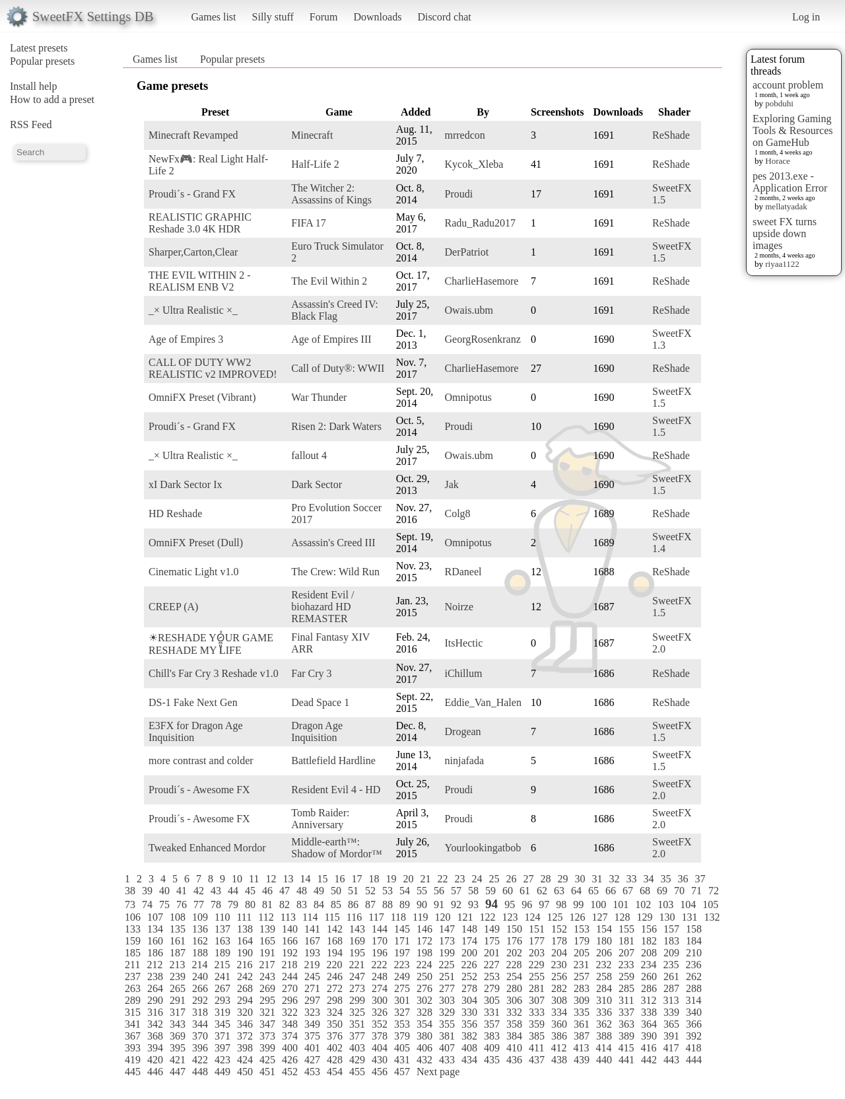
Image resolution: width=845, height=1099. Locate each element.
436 (514, 1059)
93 (473, 904)
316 (155, 1012)
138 (245, 929)
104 (688, 904)
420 (155, 1059)
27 (528, 878)
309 (582, 1000)
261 (671, 976)
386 (559, 1036)
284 (604, 988)
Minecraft (312, 135)
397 (222, 1047)
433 (447, 1059)
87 (370, 904)
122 (487, 917)
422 (200, 1059)
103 (665, 904)
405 (402, 1047)
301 (402, 1000)
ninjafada (465, 760)
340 (694, 1012)
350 (335, 1024)
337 (626, 1012)
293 (222, 1000)
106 (133, 917)
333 (537, 1012)
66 (610, 890)
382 (469, 1036)
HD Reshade (175, 513)
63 (559, 890)
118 (398, 917)
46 (267, 890)
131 (689, 917)
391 (671, 1036)
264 (155, 988)
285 (626, 988)
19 (391, 878)
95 (509, 904)
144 (380, 929)
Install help (33, 86)
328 (424, 1012)
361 (582, 1024)
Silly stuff (273, 16)
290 (155, 1000)
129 (644, 917)
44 (233, 890)
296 (290, 1000)
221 (356, 964)
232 (603, 964)
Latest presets (39, 47)
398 (245, 1047)
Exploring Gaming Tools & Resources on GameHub (793, 130)
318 (200, 1012)
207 (626, 952)
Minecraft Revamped (193, 135)
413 (581, 1047)
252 (469, 976)
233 (626, 964)
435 (492, 1059)
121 (465, 917)
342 (155, 1024)
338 (649, 1012)
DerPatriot (467, 252)
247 (357, 976)
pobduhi (779, 103)
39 (147, 890)
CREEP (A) (173, 606)
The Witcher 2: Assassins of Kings (331, 193)
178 (559, 940)
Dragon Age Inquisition (317, 731)
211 (132, 964)
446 (155, 1071)
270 (290, 988)
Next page (438, 1071)
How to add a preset (52, 99)
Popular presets (42, 61)
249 (402, 976)
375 (312, 1036)
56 (439, 890)
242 (245, 976)
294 (245, 1000)
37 (699, 878)
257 (582, 976)
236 (693, 964)
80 (250, 904)
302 (424, 1000)
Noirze (459, 606)
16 (339, 878)
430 (380, 1059)
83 (301, 904)
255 (537, 976)
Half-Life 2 (315, 164)
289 (133, 1000)
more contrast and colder (201, 760)
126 (577, 917)
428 (335, 1059)
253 (492, 976)
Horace (777, 161)
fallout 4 (309, 455)
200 (469, 952)
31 (597, 878)
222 (379, 964)
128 (622, 917)
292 (200, 1000)
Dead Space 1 (320, 702)
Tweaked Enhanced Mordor (207, 847)
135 (178, 929)
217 (267, 964)
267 (222, 988)
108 (178, 917)
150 (514, 929)
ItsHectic (464, 643)
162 (200, 940)
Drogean (463, 731)
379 (402, 1036)
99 (578, 904)
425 (267, 1059)
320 (245, 1012)
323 (312, 1012)
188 (200, 952)
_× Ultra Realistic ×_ (193, 310)
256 (559, 976)
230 (558, 964)
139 (267, 929)
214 (199, 964)
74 (147, 904)
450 (245, 1071)
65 (593, 890)
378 (380, 1036)
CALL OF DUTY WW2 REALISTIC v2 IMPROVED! (213, 368)
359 (537, 1024)
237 (133, 976)
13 (288, 878)
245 (312, 976)
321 (267, 1012)
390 (649, 1036)
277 (447, 988)
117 (376, 917)
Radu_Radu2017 (480, 223)
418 (693, 1047)
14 (305, 878)
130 (667, 917)
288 (694, 988)
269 (267, 988)
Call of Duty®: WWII (337, 368)
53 (387, 890)
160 (155, 940)
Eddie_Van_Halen (483, 702)
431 (402, 1059)
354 (424, 1024)
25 (494, 878)
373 (267, 1036)
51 (353, 890)
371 (222, 1036)
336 (604, 1012)
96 (527, 904)
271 (312, 988)
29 (562, 878)
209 (671, 952)
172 (424, 940)
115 (331, 917)
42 (198, 890)
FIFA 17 (308, 223)
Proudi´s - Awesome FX (199, 789)
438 (559, 1059)
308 (559, 1000)
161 (178, 940)
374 (290, 1036)
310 (604, 1000)
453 (312, 1071)
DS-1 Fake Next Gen (193, 702)
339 (671, 1012)
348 (290, 1024)
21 (425, 878)
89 (404, 904)
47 (284, 890)
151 (537, 929)
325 (357, 1012)
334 (559, 1012)
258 (604, 976)
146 (424, 929)
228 (514, 964)
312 (648, 1000)
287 (671, 988)
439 (582, 1059)
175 (492, 940)
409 (492, 1047)
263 (133, 988)
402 (335, 1047)
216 (244, 964)
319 (222, 1012)
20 (408, 878)
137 (222, 929)
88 (387, 904)
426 (290, 1059)
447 (178, 1071)
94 (491, 904)
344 (200, 1024)
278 (469, 988)
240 (200, 976)
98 (561, 904)
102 (643, 904)
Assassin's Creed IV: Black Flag (334, 310)
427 (312, 1059)
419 (133, 1059)
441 (626, 1059)
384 (514, 1036)
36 (682, 878)
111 (244, 917)
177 (537, 940)
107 (155, 917)
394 (155, 1047)
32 (614, 878)
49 (319, 890)
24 (476, 878)
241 (222, 976)
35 (665, 878)
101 (620, 904)
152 (559, 929)
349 (312, 1024)
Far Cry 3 (311, 673)
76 (181, 904)
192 (290, 952)
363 (626, 1024)
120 (442, 917)
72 (713, 890)
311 (626, 1000)
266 (200, 988)
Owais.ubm (469, 310)
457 (402, 1071)
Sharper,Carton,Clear (193, 252)
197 (402, 952)
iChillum (464, 673)
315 (133, 1012)
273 (357, 988)
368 (155, 1036)
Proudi (459, 193)
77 (198, 904)
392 (694, 1036)
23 (459, 878)
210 (694, 952)
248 (380, 976)
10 (237, 878)
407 (447, 1047)
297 (312, 1000)
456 (380, 1071)
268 (245, 988)
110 (222, 917)
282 (559, 988)
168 (335, 940)
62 (542, 890)
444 (694, 1059)
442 (649, 1059)
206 (604, 952)
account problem (788, 84)
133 (133, 929)
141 (312, 929)
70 (679, 890)
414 (603, 1047)
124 (532, 917)
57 (456, 890)
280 (514, 988)
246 (335, 976)
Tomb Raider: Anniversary (320, 818)
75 (164, 904)
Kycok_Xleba (474, 164)
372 (245, 1036)
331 (492, 1012)
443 (671, 1059)
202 (514, 952)
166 (290, 940)
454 (335, 1071)
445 (133, 1071)
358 (514, 1024)
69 (662, 890)
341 (133, 1024)
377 (357, 1036)
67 (628, 890)
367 (133, 1036)
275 (402, 988)
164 (245, 940)
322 (290, 1012)
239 (178, 976)
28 (545, 878)
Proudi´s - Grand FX (192, 193)
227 (491, 964)
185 (133, 952)
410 (514, 1047)
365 (671, 1024)
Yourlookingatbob (483, 847)
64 (576, 890)
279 (492, 988)
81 (267, 904)
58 (473, 890)
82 (284, 904)
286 (649, 988)
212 (154, 964)
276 (424, 988)
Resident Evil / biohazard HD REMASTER (322, 606)
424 (245, 1059)
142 (335, 929)
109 (200, 917)
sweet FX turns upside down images (785, 233)
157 (671, 929)
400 (290, 1047)
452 (290, 1071)
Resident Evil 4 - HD (335, 789)
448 (200, 1071)
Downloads (377, 16)
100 (598, 904)
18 (373, 878)
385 (537, 1036)
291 (178, 1000)
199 (447, 952)
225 (446, 964)
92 (456, 904)
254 (514, 976)
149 (492, 929)
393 (133, 1047)
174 (469, 940)
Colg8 (458, 513)
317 (178, 1012)
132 (712, 917)
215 (222, 964)
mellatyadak (786, 206)
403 (357, 1047)
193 (312, 952)
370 (200, 1036)
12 (270, 878)
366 (694, 1024)
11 (254, 878)
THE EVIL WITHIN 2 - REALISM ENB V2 (200, 281)
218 (289, 964)
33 (631, 878)
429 (357, 1059)
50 (336, 890)
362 (604, 1024)
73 (130, 904)
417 (671, 1047)
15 (322, 878)
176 (514, 940)
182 (649, 940)
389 (626, 1036)
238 (155, 976)
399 (267, 1047)
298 (335, 1000)
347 (267, 1024)
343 (178, 1024)
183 (671, 940)
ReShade (671, 135)
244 (290, 976)
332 (514, 1012)
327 (402, 1012)
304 (469, 1000)
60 (507, 890)
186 (155, 952)
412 (558, 1047)
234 (648, 964)
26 (511, 878)
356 (469, 1024)
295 (267, 1000)
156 (649, 929)
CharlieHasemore (482, 281)
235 (671, 964)
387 (582, 1036)
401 (312, 1047)
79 (233, 904)
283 (582, 988)
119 (420, 917)
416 (648, 1047)
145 (402, 929)
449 (222, 1071)
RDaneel (463, 571)
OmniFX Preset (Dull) (196, 542)
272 (335, 988)
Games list (213, 16)
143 (357, 929)
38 (130, 890)
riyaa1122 (782, 264)
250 (424, 976)
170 (380, 940)
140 (290, 929)
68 (645, 890)
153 (582, 929)
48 (301, 890)
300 (380, 1000)
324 (335, 1012)
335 (582, 1012)
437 (537, 1059)
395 (178, 1047)
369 (178, 1036)
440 (604, 1059)
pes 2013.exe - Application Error (790, 182)
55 (422, 890)
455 (357, 1071)
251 (447, 976)
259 (626, 976)
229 (536, 964)
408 (469, 1047)
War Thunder (319, 397)
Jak (452, 484)
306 (514, 1000)
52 (370, 890)
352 (380, 1024)
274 (380, 988)
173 (447, 940)
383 (492, 1036)
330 (469, 1012)
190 (245, 952)
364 (649, 1024)
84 (319, 904)
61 (525, 890)
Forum (324, 16)
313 (671, 1000)
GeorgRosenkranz (483, 339)
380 (424, 1036)
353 (402, 1024)
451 (267, 1071)
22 (442, 878)
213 (177, 964)
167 (312, 940)
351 (357, 1024)
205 (582, 952)
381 (447, 1036)
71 (696, 890)
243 (267, 976)
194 (335, 952)
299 (357, 1000)
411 (536, 1047)
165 (267, 940)
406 (424, 1047)
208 (649, 952)
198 (424, 952)
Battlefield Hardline (333, 760)
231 (581, 964)
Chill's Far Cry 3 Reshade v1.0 (214, 673)
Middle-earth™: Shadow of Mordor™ (336, 847)
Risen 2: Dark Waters (336, 426)
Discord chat (444, 16)
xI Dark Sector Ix (185, 484)
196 (380, 952)
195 (357, 952)
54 (404, 890)
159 (133, 940)
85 (336, 904)
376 (335, 1036)
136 (200, 929)
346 (245, 1024)
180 (604, 940)
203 (537, 952)
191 (267, 952)
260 (649, 976)
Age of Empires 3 (186, 339)
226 (469, 964)
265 (178, 988)
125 (554, 917)
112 (265, 917)
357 (492, 1024)
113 (288, 917)
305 (492, 1000)
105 (710, 904)
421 (178, 1059)
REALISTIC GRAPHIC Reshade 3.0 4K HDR (200, 222)
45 (250, 890)
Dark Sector (316, 484)
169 (357, 940)
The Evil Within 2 (329, 281)
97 (544, 904)
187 (178, 952)
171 (402, 940)
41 (181, 890)
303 (447, 1000)
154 (604, 929)
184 (694, 940)
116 (354, 917)
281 (537, 988)
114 (310, 917)
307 (537, 1000)
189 (222, 952)
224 (424, 964)
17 (356, 878)
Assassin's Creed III (333, 542)
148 (469, 929)
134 (155, 929)
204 (559, 952)
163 (222, 940)
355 (447, 1024)
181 (626, 940)
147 (447, 929)
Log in (806, 16)
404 (380, 1047)
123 (510, 917)
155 (626, 929)
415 (626, 1047)
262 (694, 976)
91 (439, 904)
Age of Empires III (331, 339)
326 (380, 1012)
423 (222, 1059)
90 (422, 904)
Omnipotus (468, 397)
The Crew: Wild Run (335, 571)
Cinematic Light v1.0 (193, 571)
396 (200, 1047)
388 (604, 1036)
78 (216, 904)
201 (492, 952)
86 (353, 904)
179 (582, 940)
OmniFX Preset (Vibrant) (202, 397)
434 (469, 1059)
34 (648, 878)
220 (334, 964)
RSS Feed (31, 124)
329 (447, 1012)
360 (559, 1024)
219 (312, 964)
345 (222, 1024)
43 (216, 890)
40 (164, 890)
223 (401, 964)
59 (490, 890)
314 (693, 1000)
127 (599, 917)
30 (579, 878)
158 (694, 929)
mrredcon (465, 135)
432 (424, 1059)
